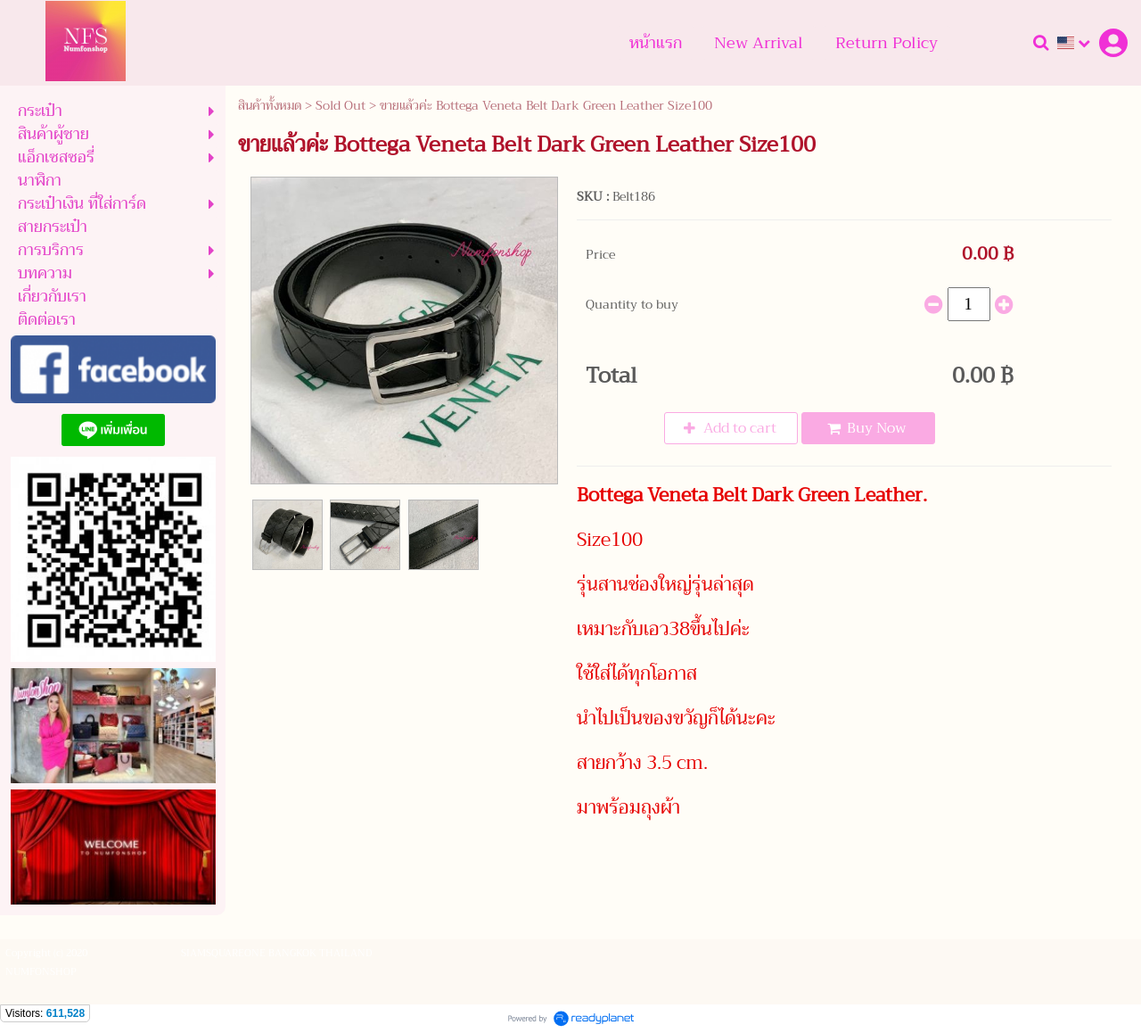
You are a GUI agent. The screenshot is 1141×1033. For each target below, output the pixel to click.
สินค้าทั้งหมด (269, 105)
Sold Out (340, 105)
